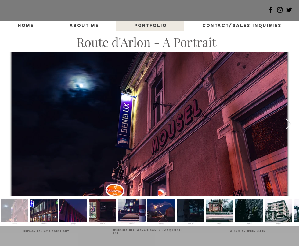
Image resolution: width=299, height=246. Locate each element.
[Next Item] (288, 124)
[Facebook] (270, 9)
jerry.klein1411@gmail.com (135, 230)
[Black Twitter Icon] (289, 9)
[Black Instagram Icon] (279, 9)
